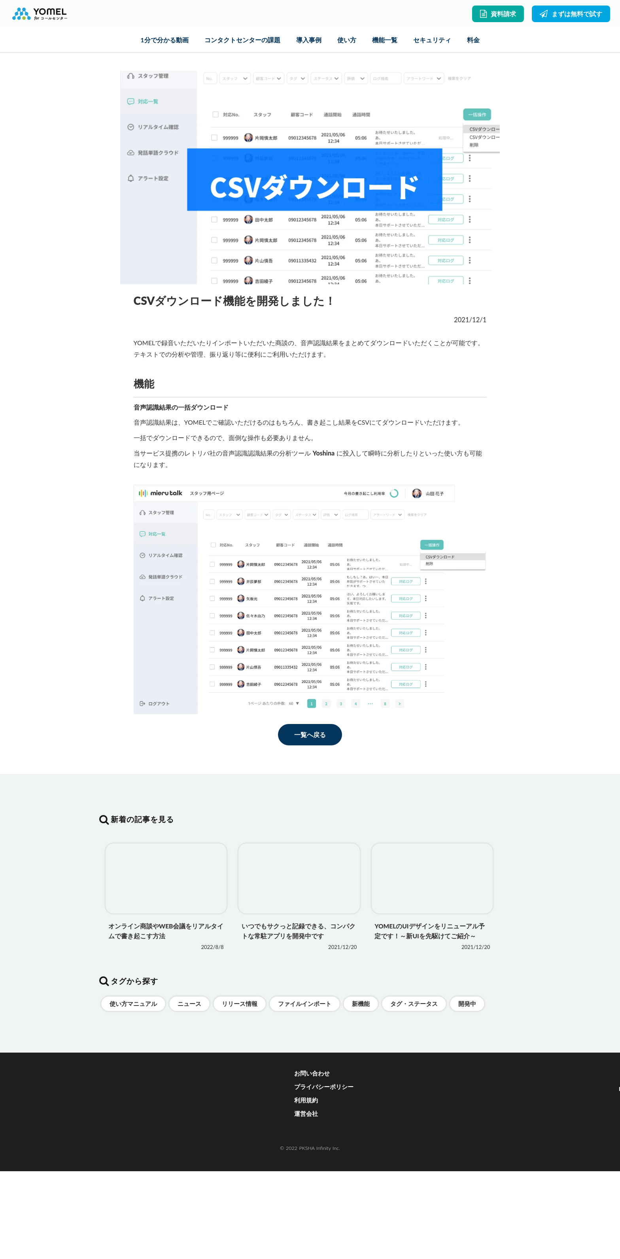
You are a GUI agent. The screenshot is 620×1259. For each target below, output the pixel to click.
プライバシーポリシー (323, 1185)
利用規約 (306, 1199)
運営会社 (306, 1212)
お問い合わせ (312, 1172)
